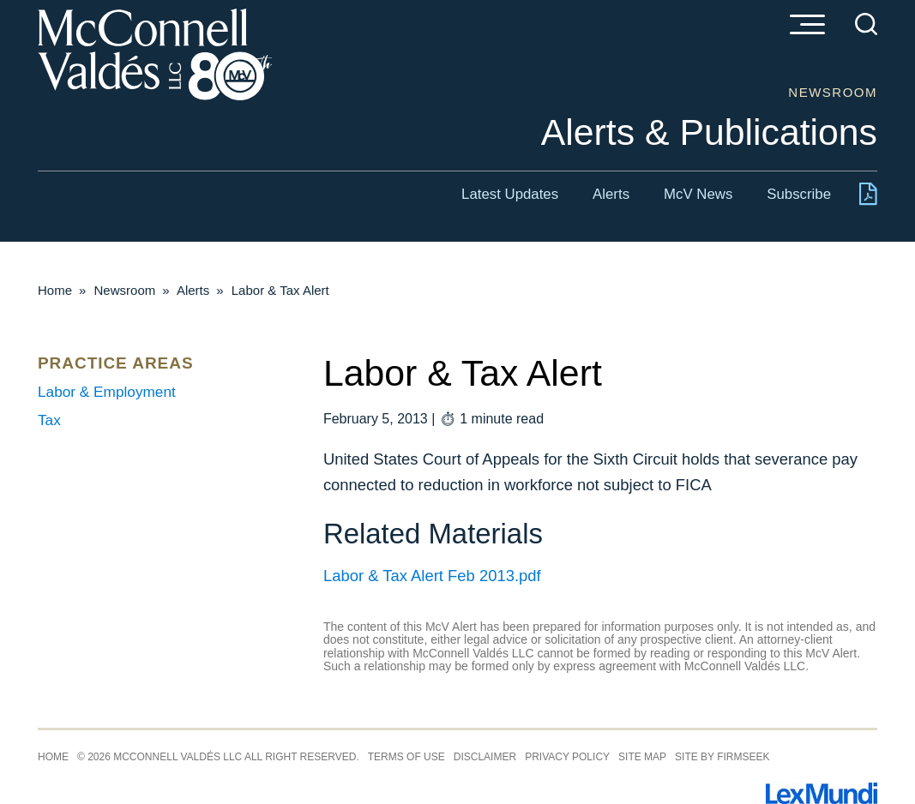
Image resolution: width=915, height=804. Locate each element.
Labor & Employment (107, 391)
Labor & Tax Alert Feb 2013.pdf (432, 576)
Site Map (642, 757)
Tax (49, 420)
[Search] (866, 24)
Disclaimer (485, 757)
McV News (698, 194)
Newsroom (125, 290)
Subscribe (799, 194)
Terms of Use (406, 757)
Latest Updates (509, 194)
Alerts (611, 194)
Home (55, 290)
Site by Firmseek (722, 757)
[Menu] (807, 26)
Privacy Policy (567, 757)
